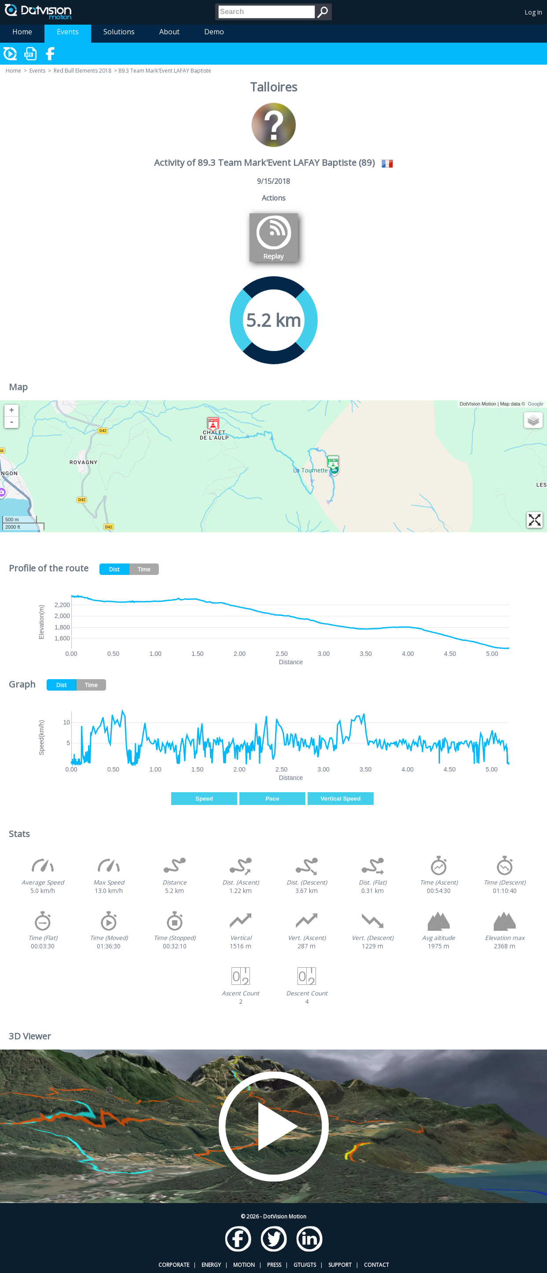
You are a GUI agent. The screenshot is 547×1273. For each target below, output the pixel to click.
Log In (533, 12)
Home (22, 32)
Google (535, 403)
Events (68, 32)
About (169, 32)
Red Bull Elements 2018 (82, 70)
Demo (214, 32)
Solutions (119, 32)
